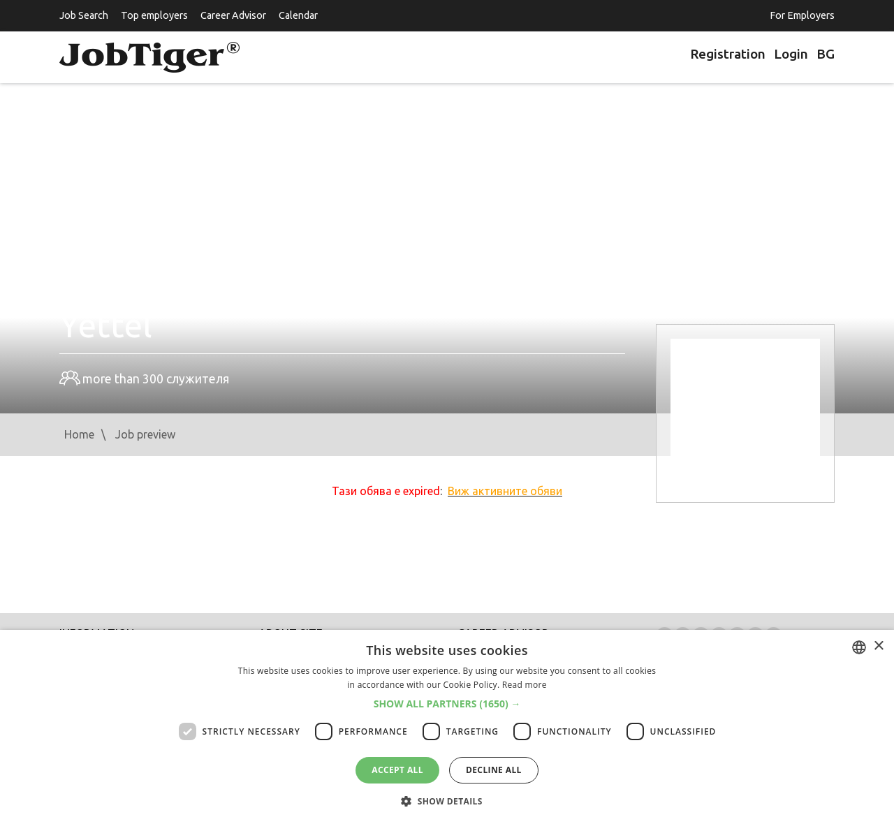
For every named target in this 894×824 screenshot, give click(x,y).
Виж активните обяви (505, 491)
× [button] (878, 646)
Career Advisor (233, 15)
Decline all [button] (494, 770)
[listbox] (859, 647)
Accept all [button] (397, 770)
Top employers (154, 15)
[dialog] (447, 727)
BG (825, 53)
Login (791, 53)
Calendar (298, 15)
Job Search (83, 15)
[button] (447, 704)
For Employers (802, 15)
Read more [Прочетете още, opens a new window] (524, 685)
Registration (727, 53)
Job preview (145, 434)
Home (79, 434)
